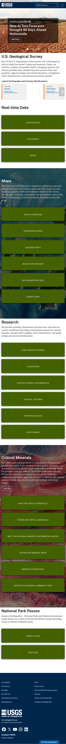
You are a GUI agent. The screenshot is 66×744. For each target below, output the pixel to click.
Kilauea (7, 89)
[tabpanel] (33, 30)
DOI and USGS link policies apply (45, 690)
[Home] (6, 7)
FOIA (36, 682)
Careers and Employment (43, 698)
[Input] (47, 5)
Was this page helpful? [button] (49, 742)
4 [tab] (36, 49)
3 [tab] (33, 49)
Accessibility (5, 682)
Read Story (15, 39)
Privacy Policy (39, 686)
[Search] (57, 5)
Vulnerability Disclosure (9, 698)
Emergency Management (43, 702)
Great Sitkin (51, 89)
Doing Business (6, 702)
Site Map (4, 690)
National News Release (20, 21)
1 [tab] (27, 49)
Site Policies (5, 686)
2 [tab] (30, 49)
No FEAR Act (5, 694)
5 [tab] (38, 49)
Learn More (7, 488)
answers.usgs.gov (7, 738)
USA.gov (37, 694)
